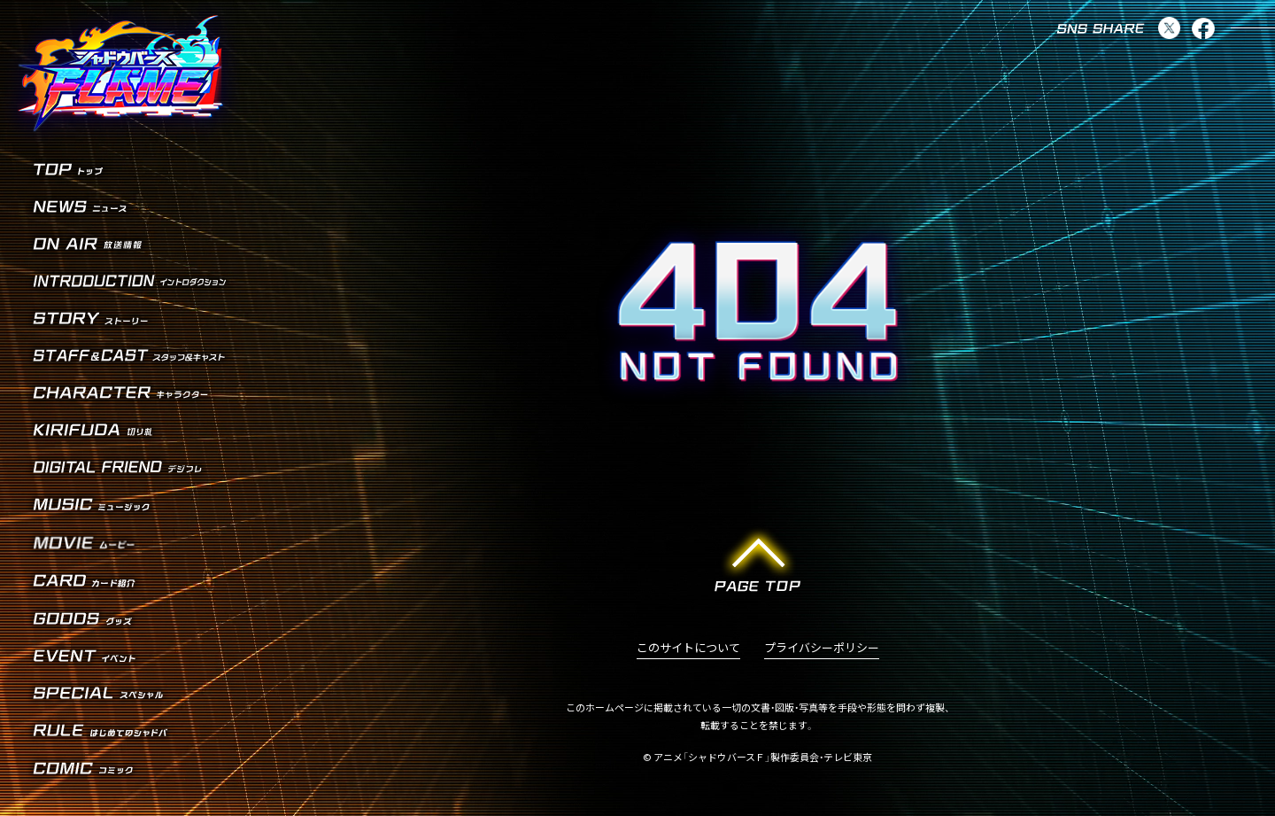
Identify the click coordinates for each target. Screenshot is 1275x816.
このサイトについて (688, 648)
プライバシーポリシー (821, 648)
